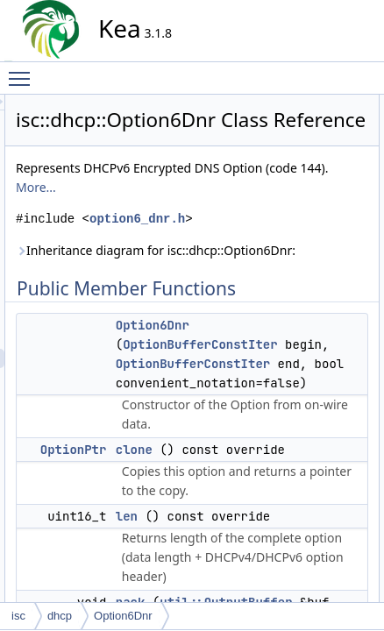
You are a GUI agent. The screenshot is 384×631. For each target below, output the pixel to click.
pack (369, 181)
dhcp (59, 615)
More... (259, 255)
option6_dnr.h (228, 306)
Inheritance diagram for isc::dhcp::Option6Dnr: (238, 357)
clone (371, 143)
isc (18, 615)
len (366, 162)
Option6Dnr (310, 451)
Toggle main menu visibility (24, 71)
